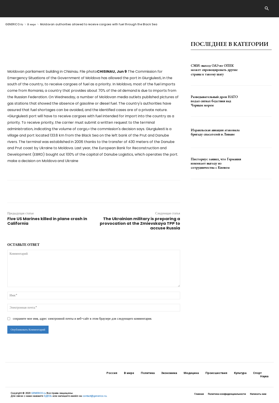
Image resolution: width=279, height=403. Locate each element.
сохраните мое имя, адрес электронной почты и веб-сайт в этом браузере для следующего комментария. (82, 318)
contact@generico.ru (95, 396)
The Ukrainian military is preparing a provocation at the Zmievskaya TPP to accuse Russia (140, 223)
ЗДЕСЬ (48, 396)
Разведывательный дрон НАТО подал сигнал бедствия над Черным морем (214, 101)
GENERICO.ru (38, 393)
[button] (266, 9)
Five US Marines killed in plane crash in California (47, 221)
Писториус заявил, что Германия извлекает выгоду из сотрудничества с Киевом (216, 163)
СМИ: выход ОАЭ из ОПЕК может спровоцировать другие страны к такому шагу (214, 69)
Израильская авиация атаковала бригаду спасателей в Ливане (215, 132)
